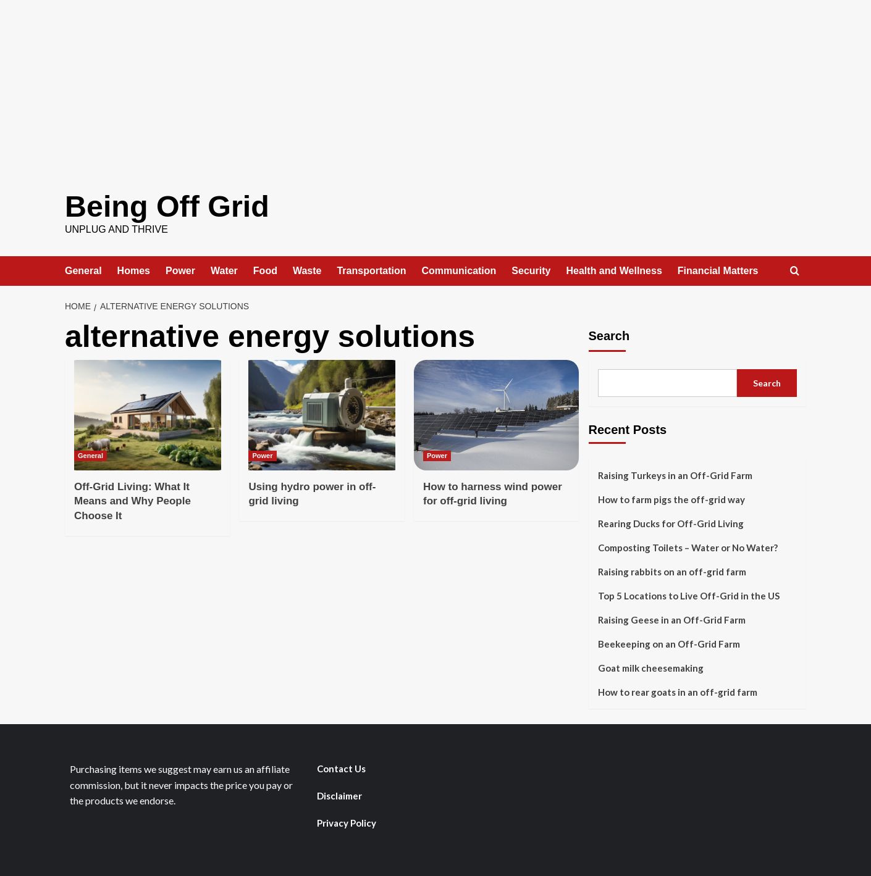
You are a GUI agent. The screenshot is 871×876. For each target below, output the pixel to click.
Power (180, 270)
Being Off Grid (166, 206)
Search (609, 335)
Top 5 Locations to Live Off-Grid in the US (689, 595)
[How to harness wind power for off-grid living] (496, 414)
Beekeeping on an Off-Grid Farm (669, 643)
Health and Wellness (614, 270)
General (83, 270)
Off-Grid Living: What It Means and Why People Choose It (132, 501)
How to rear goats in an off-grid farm (677, 691)
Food (265, 270)
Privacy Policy (346, 822)
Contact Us (341, 768)
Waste (307, 270)
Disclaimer (339, 795)
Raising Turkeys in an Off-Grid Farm (675, 474)
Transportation (371, 270)
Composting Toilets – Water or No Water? (688, 547)
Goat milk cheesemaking (651, 667)
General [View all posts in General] (90, 455)
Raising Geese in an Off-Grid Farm (672, 619)
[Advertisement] (435, 86)
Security (530, 270)
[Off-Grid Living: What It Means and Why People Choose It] (147, 414)
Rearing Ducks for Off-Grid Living (671, 522)
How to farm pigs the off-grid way (671, 498)
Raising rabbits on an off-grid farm (672, 571)
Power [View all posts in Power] (262, 455)
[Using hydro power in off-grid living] (321, 414)
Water (224, 270)
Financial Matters (718, 270)
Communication (458, 270)
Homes (133, 270)
